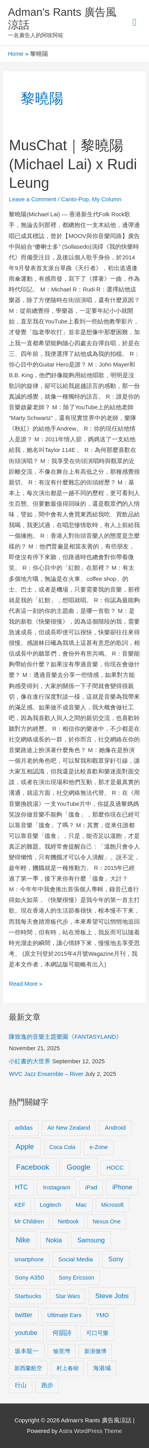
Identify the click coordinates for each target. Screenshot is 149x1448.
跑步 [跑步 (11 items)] (47, 1385)
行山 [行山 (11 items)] (21, 1385)
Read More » (25, 983)
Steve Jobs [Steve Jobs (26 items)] (112, 1296)
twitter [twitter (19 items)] (23, 1314)
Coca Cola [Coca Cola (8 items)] (62, 1147)
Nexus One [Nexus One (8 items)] (106, 1221)
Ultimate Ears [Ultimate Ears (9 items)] (64, 1315)
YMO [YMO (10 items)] (102, 1315)
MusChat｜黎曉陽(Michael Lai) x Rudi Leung (73, 164)
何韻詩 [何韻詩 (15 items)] (62, 1332)
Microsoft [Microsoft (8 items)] (112, 1205)
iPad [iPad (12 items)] (91, 1187)
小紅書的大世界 (29, 1061)
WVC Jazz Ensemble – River (46, 1074)
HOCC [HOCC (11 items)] (115, 1167)
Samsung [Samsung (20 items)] (91, 1240)
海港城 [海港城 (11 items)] (102, 1368)
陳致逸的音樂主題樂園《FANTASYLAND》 (65, 1037)
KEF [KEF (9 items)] (19, 1205)
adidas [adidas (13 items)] (24, 1127)
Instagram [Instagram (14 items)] (56, 1187)
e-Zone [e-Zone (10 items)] (98, 1147)
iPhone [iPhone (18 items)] (122, 1187)
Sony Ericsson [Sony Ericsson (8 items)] (76, 1277)
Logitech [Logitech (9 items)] (50, 1205)
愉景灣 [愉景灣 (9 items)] (61, 1351)
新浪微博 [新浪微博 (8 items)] (95, 1351)
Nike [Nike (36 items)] (23, 1240)
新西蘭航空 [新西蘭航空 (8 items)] (28, 1368)
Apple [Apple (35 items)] (25, 1147)
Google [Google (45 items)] (79, 1167)
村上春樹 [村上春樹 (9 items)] (67, 1368)
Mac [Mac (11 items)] (81, 1205)
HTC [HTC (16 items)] (21, 1187)
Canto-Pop (75, 199)
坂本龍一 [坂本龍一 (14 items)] (27, 1351)
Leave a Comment (32, 199)
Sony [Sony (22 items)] (116, 1259)
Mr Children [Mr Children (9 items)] (29, 1221)
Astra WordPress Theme (90, 1431)
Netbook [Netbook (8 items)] (68, 1221)
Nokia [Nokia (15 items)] (54, 1240)
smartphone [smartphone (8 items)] (29, 1259)
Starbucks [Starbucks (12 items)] (28, 1296)
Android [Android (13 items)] (115, 1127)
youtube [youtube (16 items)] (26, 1332)
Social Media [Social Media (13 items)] (75, 1259)
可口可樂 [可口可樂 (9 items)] (97, 1333)
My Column (107, 199)
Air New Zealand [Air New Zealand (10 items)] (68, 1128)
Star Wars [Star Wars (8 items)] (68, 1296)
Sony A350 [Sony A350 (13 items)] (29, 1277)
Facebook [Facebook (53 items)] (32, 1167)
